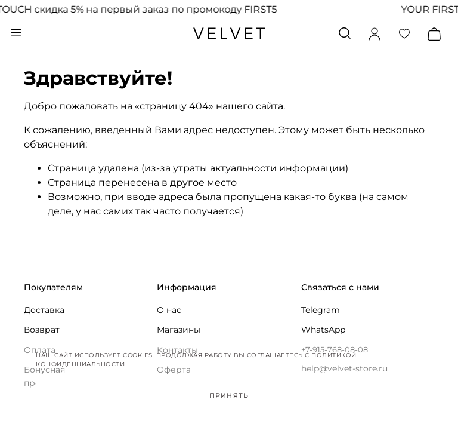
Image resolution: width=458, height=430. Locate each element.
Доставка (44, 310)
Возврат (42, 329)
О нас (169, 310)
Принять (229, 395)
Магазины (178, 329)
